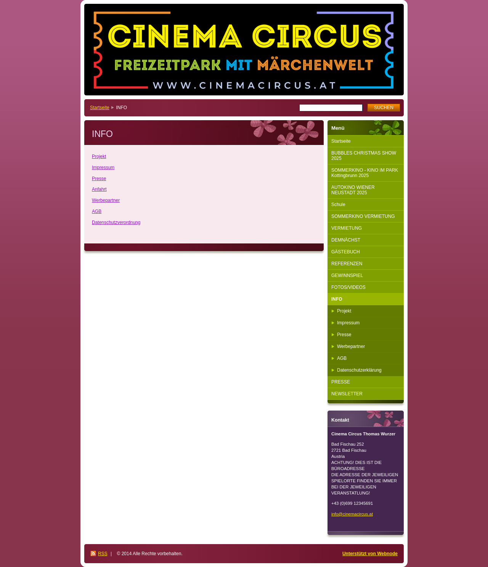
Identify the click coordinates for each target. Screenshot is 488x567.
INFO (336, 299)
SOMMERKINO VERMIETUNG (363, 216)
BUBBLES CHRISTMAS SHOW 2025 (363, 155)
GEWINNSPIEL (347, 275)
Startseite (99, 107)
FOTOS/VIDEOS (348, 287)
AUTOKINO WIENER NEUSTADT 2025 (353, 190)
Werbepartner (106, 200)
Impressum (103, 167)
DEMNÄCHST (345, 240)
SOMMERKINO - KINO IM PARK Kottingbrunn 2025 (364, 173)
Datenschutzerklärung (359, 370)
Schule (338, 204)
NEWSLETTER (347, 393)
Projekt (99, 156)
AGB (96, 211)
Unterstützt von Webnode (370, 553)
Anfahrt (99, 189)
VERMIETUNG (346, 228)
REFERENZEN (346, 263)
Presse (99, 178)
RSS (103, 553)
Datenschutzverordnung (116, 222)
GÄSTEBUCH (345, 252)
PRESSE (340, 382)
